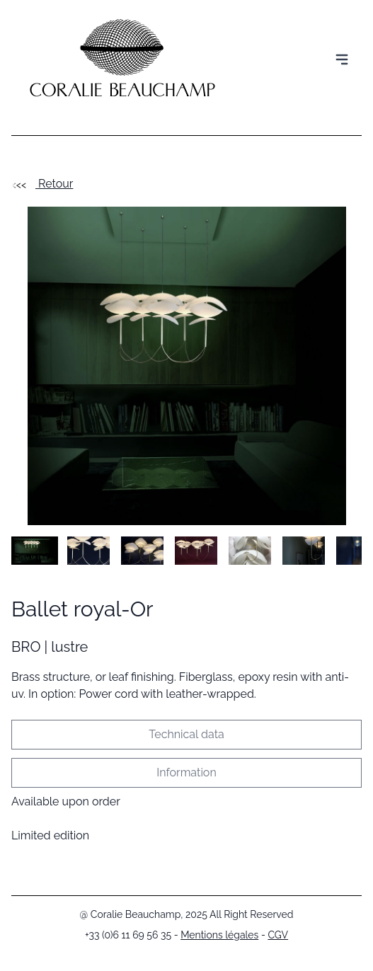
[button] (34, 550)
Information (186, 772)
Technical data (186, 734)
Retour (42, 183)
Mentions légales (219, 935)
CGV (278, 935)
